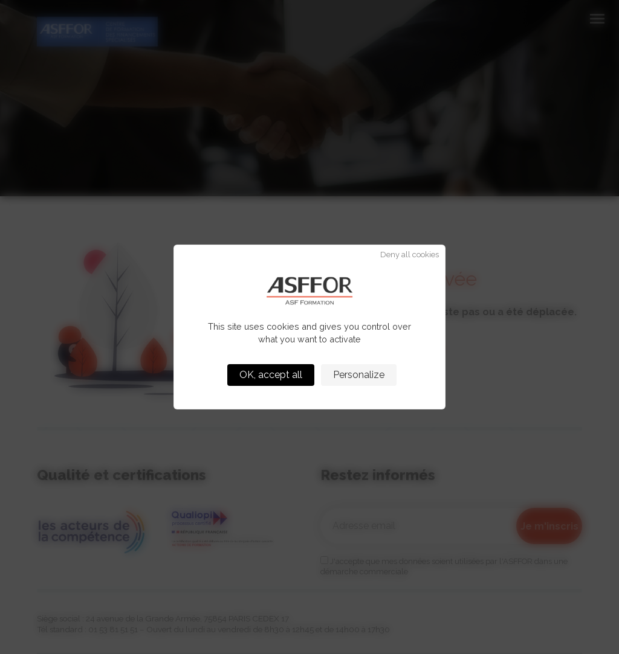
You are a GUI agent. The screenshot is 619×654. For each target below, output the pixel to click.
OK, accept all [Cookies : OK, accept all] (270, 374)
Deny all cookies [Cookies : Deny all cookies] (409, 255)
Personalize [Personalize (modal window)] (358, 374)
